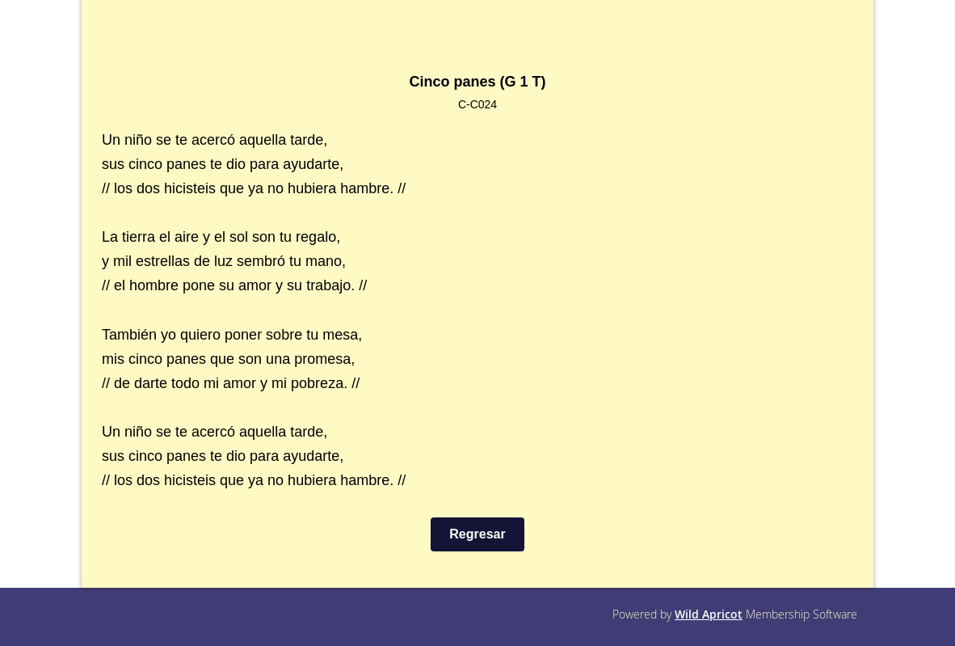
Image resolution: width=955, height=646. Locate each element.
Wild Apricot (709, 614)
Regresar (477, 534)
